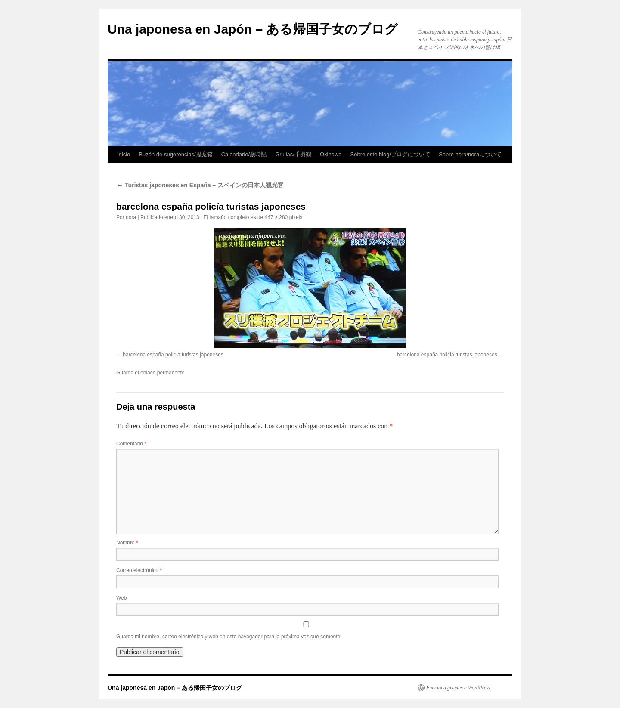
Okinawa (331, 154)
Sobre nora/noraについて (470, 154)
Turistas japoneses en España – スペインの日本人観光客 (200, 185)
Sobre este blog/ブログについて (390, 154)
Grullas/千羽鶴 (293, 154)
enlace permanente (162, 373)
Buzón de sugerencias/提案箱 (175, 154)
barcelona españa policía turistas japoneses (173, 355)
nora (131, 217)
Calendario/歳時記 (244, 154)
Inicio (123, 154)
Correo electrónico (139, 570)
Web (121, 598)
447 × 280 (276, 217)
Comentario (131, 444)
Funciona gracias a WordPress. (458, 688)
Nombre (127, 543)
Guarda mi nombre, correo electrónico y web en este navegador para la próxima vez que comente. (229, 637)
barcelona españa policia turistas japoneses (447, 355)
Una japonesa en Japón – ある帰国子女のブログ (253, 29)
